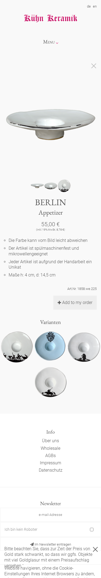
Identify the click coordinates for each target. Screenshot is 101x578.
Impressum (50, 462)
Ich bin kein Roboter (21, 529)
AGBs (50, 455)
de (89, 6)
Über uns (50, 440)
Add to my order (75, 302)
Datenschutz (50, 470)
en (95, 6)
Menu (49, 41)
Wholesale (50, 448)
